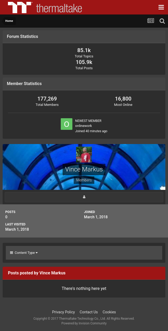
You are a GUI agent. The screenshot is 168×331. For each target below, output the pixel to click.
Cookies (109, 312)
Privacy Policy (63, 312)
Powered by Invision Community (84, 323)
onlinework (83, 126)
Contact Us (89, 312)
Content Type (24, 253)
